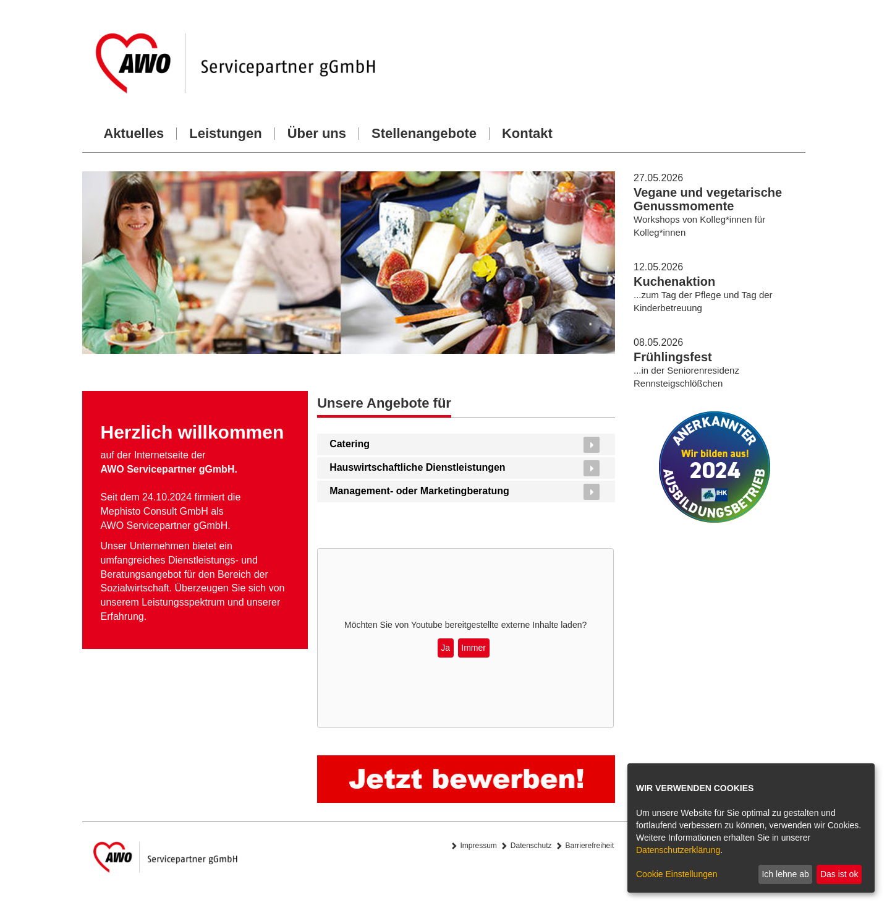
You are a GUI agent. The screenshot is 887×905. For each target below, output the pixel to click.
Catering (349, 444)
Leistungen (225, 133)
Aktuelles (134, 133)
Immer (473, 648)
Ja (445, 648)
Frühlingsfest (673, 357)
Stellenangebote (424, 133)
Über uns (316, 133)
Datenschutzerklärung (678, 850)
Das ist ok (839, 874)
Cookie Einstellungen (677, 874)
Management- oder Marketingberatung (419, 491)
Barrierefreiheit (590, 845)
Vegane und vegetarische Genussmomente (708, 199)
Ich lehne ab (785, 874)
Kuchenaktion (674, 281)
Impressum (478, 845)
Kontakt (527, 133)
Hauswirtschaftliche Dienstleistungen (417, 467)
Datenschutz (531, 845)
